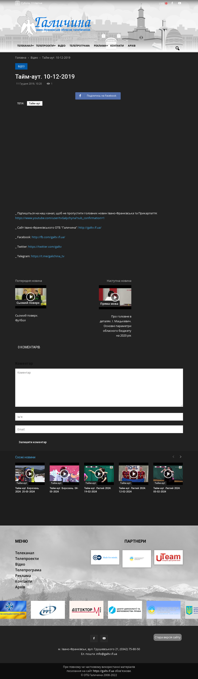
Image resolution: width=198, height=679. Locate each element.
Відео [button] (62, 45)
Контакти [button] (117, 45)
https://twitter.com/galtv (45, 247)
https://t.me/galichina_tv (47, 256)
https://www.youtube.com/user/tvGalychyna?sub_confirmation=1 (60, 218)
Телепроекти (46, 45)
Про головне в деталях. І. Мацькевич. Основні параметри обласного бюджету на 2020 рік (115, 325)
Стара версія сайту (168, 637)
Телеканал (25, 45)
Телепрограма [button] (80, 45)
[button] (177, 48)
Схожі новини (25, 457)
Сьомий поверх (28, 303)
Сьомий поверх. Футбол (26, 317)
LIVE (163, 3)
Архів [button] (131, 45)
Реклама (101, 45)
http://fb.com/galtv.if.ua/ (48, 237)
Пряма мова (109, 304)
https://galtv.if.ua (103, 671)
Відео (21, 66)
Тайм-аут (34, 103)
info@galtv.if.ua (106, 654)
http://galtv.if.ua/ (89, 227)
